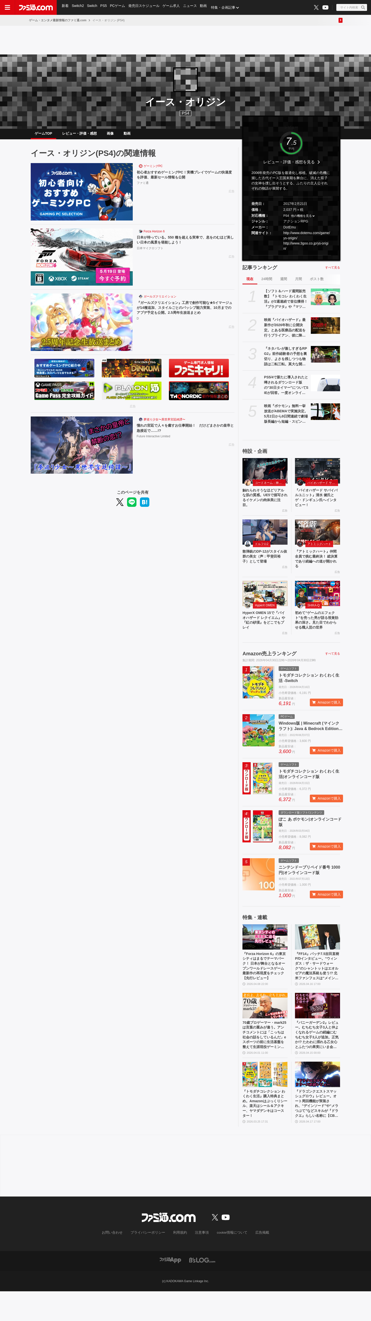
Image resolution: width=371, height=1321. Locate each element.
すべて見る (332, 271)
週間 (283, 283)
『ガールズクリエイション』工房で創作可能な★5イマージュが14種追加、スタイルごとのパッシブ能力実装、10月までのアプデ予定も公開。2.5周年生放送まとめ (185, 313)
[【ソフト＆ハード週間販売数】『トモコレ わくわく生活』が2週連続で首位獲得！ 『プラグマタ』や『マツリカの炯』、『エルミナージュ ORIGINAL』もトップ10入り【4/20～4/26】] (325, 301)
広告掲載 (254, 1262)
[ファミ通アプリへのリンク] (170, 1289)
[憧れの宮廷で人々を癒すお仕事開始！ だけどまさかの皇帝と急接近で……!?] (82, 449)
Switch (93, 7)
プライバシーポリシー (151, 1262)
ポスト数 (317, 283)
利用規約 (180, 1262)
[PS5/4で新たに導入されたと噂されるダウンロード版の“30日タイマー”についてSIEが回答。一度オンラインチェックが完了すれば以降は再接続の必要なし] (325, 387)
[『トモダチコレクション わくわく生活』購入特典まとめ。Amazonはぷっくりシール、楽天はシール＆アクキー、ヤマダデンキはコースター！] (265, 1100)
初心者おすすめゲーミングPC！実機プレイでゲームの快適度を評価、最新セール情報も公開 (185, 179)
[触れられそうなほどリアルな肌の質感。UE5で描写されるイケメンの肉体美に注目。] (265, 474)
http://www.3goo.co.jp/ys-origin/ (305, 249)
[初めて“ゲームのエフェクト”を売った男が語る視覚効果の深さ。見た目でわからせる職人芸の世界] (317, 602)
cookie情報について (227, 1262)
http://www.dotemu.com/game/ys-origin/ (306, 239)
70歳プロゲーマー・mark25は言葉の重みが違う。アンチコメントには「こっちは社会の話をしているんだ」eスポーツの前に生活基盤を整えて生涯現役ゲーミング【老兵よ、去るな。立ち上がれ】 (264, 1059)
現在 (249, 283)
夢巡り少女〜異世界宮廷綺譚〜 (164, 423)
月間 (298, 283)
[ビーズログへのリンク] (202, 1289)
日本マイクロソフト (150, 253)
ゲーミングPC (153, 170)
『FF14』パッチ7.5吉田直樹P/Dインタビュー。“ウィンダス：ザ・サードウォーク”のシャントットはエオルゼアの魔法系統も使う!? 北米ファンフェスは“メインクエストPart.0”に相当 (317, 986)
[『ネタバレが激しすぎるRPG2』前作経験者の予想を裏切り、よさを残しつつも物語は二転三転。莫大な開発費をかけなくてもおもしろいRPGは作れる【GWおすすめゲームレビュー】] (325, 358)
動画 (206, 7)
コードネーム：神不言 (270, 487)
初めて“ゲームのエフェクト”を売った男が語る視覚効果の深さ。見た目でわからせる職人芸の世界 (317, 633)
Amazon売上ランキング (269, 671)
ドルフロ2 (261, 551)
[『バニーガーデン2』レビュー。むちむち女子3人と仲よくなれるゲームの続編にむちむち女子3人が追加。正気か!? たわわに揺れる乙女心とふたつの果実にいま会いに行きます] (317, 1027)
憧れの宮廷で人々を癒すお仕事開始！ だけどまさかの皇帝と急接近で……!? (184, 432)
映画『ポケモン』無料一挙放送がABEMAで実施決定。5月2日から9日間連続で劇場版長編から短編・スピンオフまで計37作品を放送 (286, 418)
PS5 (105, 7)
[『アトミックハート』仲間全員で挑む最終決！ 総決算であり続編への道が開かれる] (317, 538)
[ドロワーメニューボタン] (7, 7)
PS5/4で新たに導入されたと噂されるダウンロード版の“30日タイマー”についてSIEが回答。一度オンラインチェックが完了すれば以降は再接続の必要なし (286, 389)
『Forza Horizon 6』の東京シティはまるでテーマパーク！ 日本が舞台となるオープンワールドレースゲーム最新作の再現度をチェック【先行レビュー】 (264, 986)
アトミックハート (319, 551)
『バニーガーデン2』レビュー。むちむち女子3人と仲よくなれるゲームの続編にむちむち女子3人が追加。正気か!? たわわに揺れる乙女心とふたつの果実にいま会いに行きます (317, 1059)
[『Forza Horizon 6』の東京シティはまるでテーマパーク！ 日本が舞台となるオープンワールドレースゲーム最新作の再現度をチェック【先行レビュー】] (265, 954)
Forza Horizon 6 (154, 235)
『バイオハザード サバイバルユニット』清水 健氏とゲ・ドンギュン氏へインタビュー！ (317, 502)
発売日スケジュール (145, 7)
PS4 (185, 113)
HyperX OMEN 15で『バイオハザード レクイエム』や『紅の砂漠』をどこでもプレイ (264, 630)
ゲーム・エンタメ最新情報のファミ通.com (57, 20)
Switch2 (78, 7)
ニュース (193, 7)
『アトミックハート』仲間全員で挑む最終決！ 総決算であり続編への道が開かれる (317, 567)
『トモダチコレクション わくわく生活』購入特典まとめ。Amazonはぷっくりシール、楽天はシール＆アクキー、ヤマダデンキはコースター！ (264, 1132)
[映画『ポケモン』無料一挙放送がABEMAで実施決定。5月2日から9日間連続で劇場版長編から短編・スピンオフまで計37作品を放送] (325, 415)
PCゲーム (119, 7)
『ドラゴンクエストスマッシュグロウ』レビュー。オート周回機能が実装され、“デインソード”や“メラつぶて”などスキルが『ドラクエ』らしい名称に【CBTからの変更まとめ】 (317, 1132)
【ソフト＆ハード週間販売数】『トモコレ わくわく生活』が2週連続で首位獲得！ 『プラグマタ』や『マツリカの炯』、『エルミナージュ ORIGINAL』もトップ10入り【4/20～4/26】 (286, 303)
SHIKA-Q (313, 614)
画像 (110, 135)
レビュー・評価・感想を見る (289, 166)
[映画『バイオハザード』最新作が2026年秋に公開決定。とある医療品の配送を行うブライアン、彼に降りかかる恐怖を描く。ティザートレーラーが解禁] (325, 329)
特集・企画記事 (226, 7)
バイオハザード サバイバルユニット (322, 487)
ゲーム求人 (173, 7)
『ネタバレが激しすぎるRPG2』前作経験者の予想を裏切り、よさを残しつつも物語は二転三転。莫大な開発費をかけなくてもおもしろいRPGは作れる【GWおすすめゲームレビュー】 (286, 360)
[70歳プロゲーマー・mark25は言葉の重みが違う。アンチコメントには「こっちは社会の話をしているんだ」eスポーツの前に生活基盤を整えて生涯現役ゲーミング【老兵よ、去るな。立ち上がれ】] (265, 1027)
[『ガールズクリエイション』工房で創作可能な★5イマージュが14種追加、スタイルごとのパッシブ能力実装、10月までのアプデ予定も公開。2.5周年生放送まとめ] (82, 326)
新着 (65, 7)
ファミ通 (143, 188)
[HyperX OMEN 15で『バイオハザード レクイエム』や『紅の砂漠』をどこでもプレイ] (265, 602)
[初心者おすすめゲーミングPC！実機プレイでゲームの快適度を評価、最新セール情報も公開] (82, 195)
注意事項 (200, 1262)
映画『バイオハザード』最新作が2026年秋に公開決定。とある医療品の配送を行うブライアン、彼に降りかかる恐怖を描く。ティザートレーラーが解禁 (285, 332)
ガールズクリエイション (160, 300)
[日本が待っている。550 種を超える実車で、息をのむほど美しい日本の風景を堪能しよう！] (82, 261)
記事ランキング (259, 271)
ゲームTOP (43, 135)
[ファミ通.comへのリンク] (36, 7)
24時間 (266, 283)
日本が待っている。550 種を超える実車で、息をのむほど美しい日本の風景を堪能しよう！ (184, 244)
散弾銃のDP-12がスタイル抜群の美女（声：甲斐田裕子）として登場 (264, 564)
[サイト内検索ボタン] (351, 7)
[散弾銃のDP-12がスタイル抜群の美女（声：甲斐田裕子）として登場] (265, 538)
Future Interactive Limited (153, 441)
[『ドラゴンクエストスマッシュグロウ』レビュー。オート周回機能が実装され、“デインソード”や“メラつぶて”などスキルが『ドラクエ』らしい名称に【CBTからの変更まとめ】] (317, 1100)
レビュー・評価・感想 (79, 135)
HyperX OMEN (264, 614)
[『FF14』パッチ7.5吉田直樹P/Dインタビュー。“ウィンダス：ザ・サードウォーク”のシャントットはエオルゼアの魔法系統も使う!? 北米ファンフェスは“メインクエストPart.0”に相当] (317, 954)
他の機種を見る (301, 219)
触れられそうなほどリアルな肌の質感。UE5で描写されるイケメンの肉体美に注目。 (264, 502)
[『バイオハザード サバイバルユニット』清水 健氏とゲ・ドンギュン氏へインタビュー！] (317, 474)
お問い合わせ (120, 1262)
